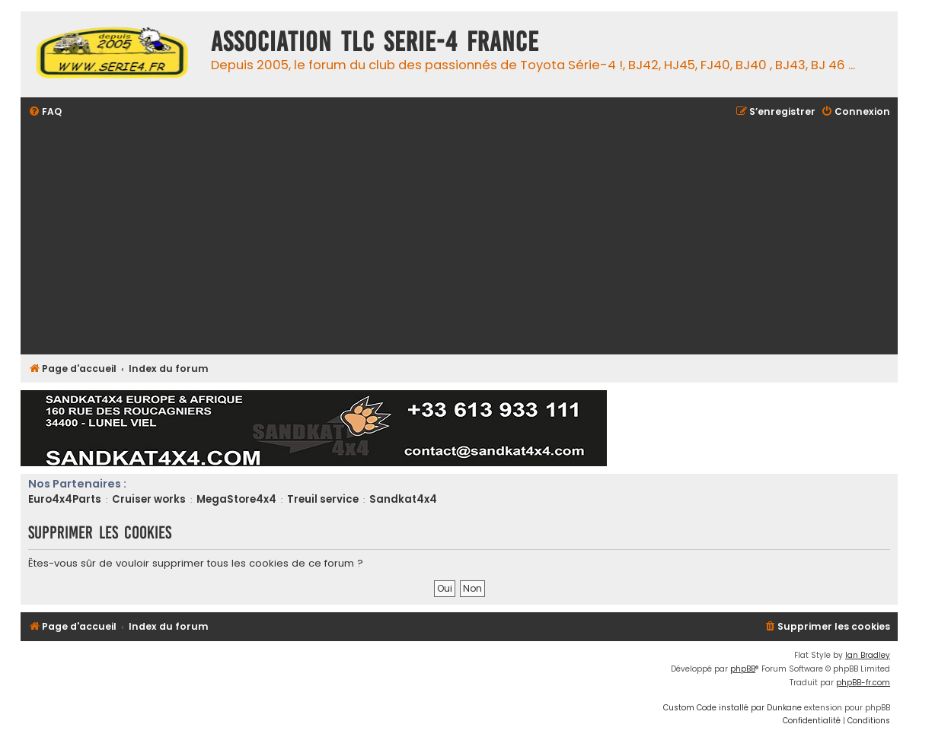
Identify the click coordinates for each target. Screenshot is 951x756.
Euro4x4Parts (64, 499)
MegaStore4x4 (236, 499)
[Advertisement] (485, 238)
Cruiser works (149, 499)
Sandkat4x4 (403, 499)
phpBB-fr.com (863, 682)
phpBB (742, 669)
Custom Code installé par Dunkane (732, 707)
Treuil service (323, 499)
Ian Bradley (867, 655)
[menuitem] (45, 112)
